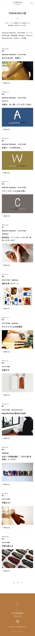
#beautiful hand (7, 38)
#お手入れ (17, 38)
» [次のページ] (21, 582)
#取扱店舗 (14, 35)
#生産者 (23, 38)
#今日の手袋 (21, 33)
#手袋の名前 (5, 35)
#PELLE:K (29, 35)
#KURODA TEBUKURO (9, 33)
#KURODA (21, 35)
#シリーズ (29, 33)
